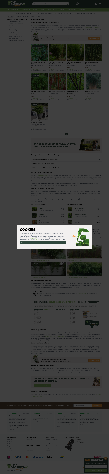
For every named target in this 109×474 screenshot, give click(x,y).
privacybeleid (33, 238)
